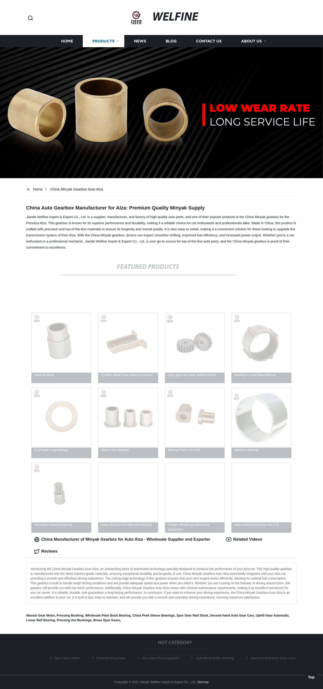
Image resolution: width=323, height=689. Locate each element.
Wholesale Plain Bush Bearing (108, 615)
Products (103, 41)
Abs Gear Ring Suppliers (161, 658)
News (140, 41)
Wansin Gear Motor (40, 615)
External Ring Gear (112, 658)
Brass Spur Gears (106, 620)
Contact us (209, 41)
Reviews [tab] (46, 551)
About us (251, 41)
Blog (171, 41)
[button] (30, 18)
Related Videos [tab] (244, 539)
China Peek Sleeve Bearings (153, 615)
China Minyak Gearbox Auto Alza (76, 189)
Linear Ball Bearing (40, 620)
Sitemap (203, 682)
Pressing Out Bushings (74, 620)
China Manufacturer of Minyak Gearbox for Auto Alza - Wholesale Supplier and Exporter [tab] (122, 539)
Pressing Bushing (70, 615)
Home (67, 41)
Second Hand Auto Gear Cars (232, 615)
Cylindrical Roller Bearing (216, 658)
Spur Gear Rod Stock (192, 615)
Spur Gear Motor (68, 658)
